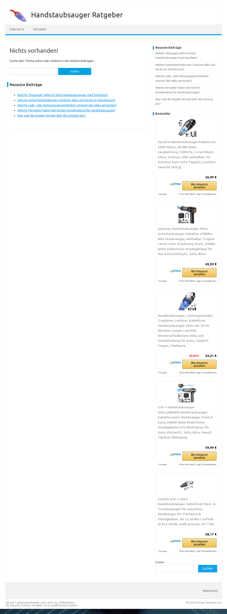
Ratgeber (39, 29)
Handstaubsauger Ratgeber (77, 14)
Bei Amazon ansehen (199, 185)
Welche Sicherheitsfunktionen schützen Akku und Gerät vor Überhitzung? (66, 100)
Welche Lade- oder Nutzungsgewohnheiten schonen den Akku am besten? (67, 105)
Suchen (159, 562)
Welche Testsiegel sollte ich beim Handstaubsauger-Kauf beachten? (62, 95)
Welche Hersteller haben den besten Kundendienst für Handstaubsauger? (66, 110)
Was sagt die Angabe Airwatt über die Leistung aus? (51, 115)
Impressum (210, 590)
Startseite (17, 29)
